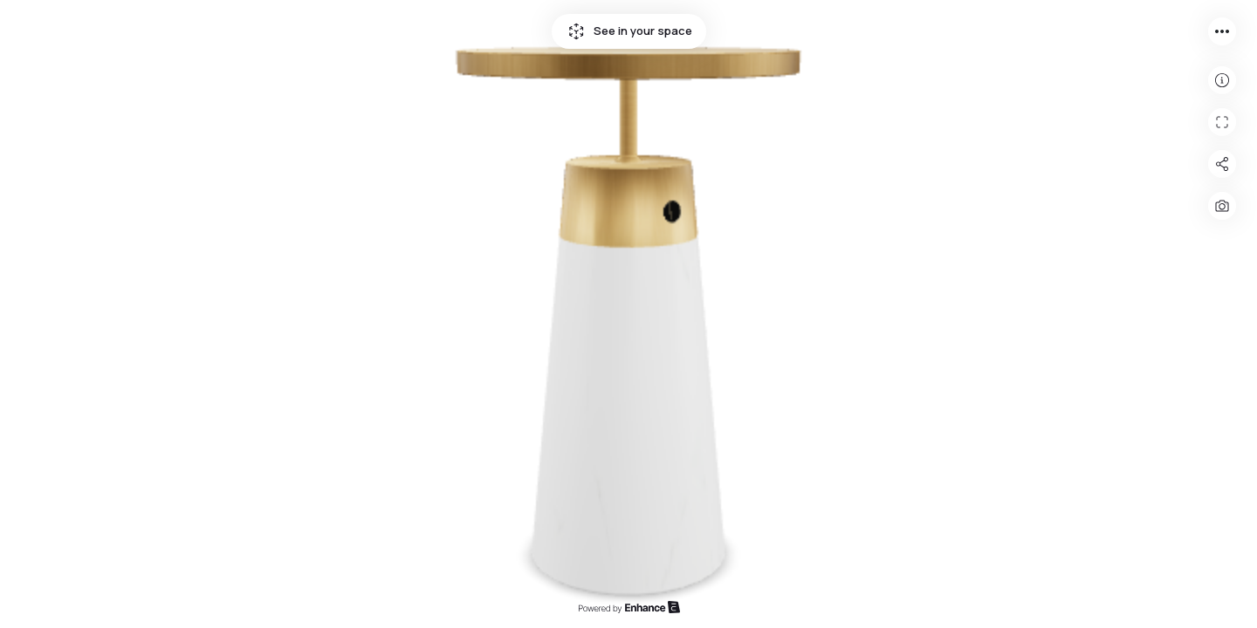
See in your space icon (576, 31)
